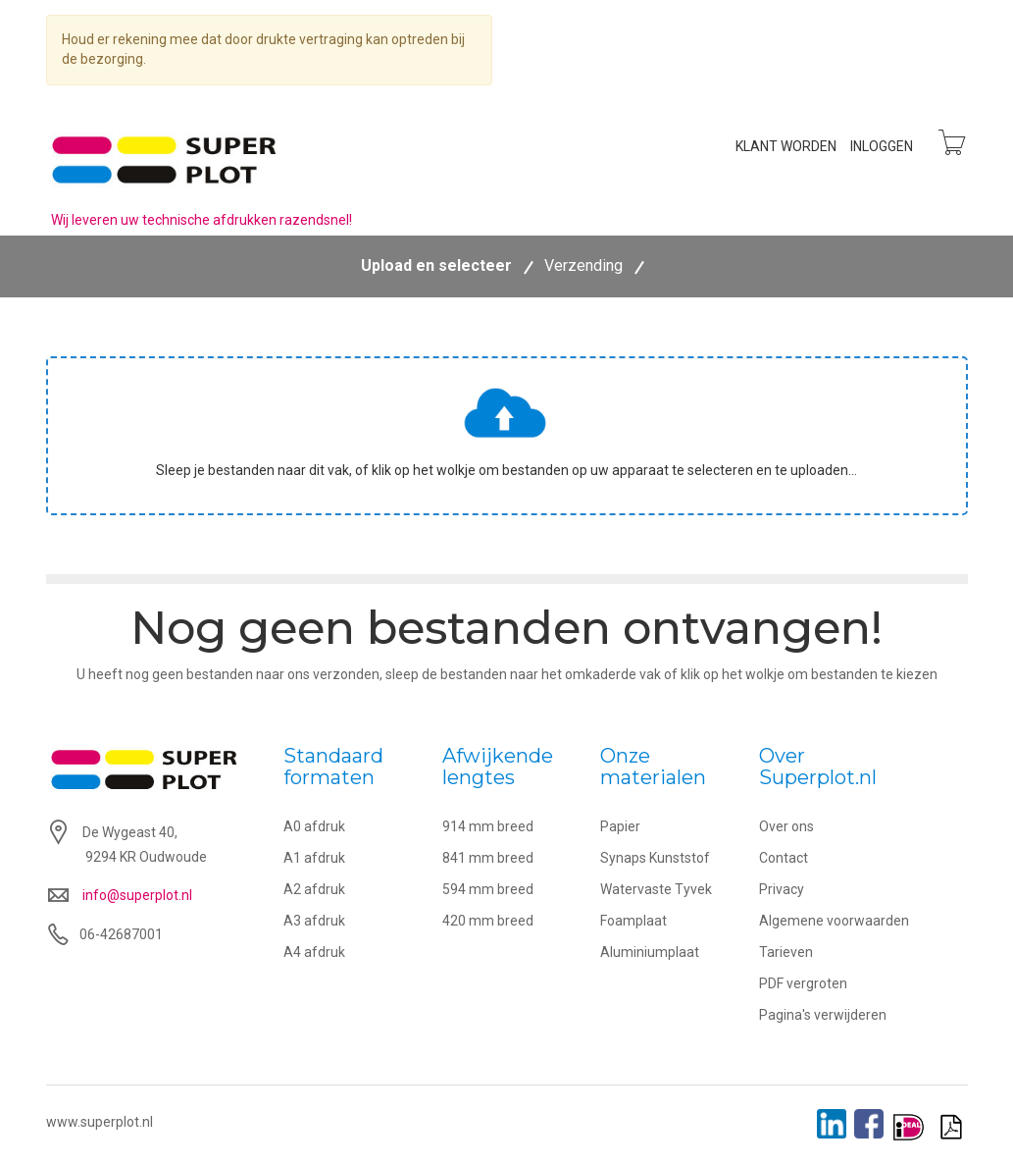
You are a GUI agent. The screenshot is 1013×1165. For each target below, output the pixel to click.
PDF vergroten (803, 984)
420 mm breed (487, 921)
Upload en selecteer (436, 266)
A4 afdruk (314, 953)
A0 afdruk (314, 827)
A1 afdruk (314, 859)
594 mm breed (487, 890)
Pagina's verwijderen (822, 1016)
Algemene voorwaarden (834, 921)
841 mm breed (487, 859)
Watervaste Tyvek (656, 890)
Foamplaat (633, 921)
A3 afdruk (314, 921)
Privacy (781, 890)
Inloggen (879, 146)
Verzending (583, 266)
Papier (620, 827)
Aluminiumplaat (649, 953)
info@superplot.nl (137, 896)
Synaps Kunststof (655, 859)
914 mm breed (487, 827)
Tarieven (786, 953)
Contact (783, 859)
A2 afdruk (314, 890)
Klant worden (784, 146)
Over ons (786, 827)
